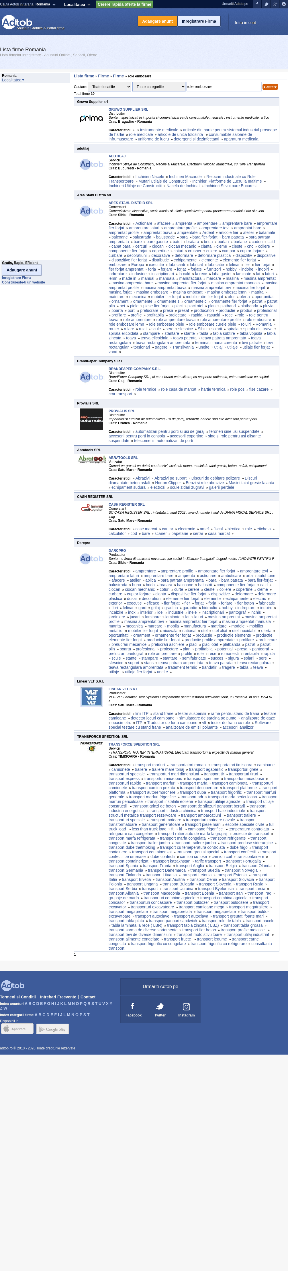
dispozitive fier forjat (129, 260)
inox (132, 612)
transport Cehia (203, 879)
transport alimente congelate (134, 939)
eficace (152, 603)
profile (136, 315)
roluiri (246, 324)
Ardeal (208, 232)
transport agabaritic (206, 769)
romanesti (229, 653)
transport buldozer (193, 902)
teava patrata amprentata (223, 338)
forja (152, 269)
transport (150, 888)
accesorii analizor (238, 727)
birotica (234, 529)
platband (228, 306)
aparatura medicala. (242, 139)
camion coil (222, 856)
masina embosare (152, 292)
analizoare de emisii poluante (192, 727)
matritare (116, 296)
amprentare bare (237, 223)
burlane (240, 241)
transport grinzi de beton (154, 806)
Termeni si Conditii (18, 997)
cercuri (141, 246)
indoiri (263, 269)
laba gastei (222, 273)
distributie (160, 260)
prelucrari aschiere (167, 644)
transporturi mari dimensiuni (174, 774)
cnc (250, 246)
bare (138, 241)
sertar (198, 533)
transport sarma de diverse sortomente (143, 930)
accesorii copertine (186, 436)
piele (134, 306)
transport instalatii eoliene (170, 801)
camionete (120, 769)
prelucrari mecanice (128, 644)
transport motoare (165, 820)
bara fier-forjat (204, 237)
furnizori (214, 269)
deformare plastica (214, 255)
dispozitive (266, 255)
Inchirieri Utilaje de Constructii (135, 185)
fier (247, 264)
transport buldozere (231, 902)
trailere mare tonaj (168, 769)
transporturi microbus (163, 778)
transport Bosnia (199, 893)
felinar (234, 264)
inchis (255, 612)
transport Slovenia (215, 884)
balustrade (165, 237)
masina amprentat (260, 278)
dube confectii (162, 856)
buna (136, 584)
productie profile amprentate (209, 640)
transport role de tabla (221, 920)
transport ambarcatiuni (201, 815)
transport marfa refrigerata (132, 838)
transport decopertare (199, 787)
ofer (231, 296)
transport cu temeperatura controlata (192, 847)
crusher (194, 251)
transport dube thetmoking (132, 847)
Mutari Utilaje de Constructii (162, 181)
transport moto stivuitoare (199, 934)
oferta (245, 296)
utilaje (232, 347)
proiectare (178, 315)
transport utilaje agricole (220, 801)
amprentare (207, 223)
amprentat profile (124, 232)
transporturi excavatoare (152, 907)
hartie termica (213, 389)
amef (204, 529)
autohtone (266, 575)
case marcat (146, 529)
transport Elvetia (136, 879)
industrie (139, 273)
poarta (117, 310)
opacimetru (121, 722)
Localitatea (74, 4)
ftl (173, 829)
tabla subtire (224, 333)
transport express (124, 778)
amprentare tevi (215, 228)
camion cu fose (193, 856)
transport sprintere (203, 778)
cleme (221, 246)
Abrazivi (142, 478)
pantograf (237, 612)
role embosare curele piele (212, 324)
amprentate (187, 232)
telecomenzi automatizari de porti (163, 440)
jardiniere (117, 617)
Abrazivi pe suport (170, 478)
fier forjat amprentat (126, 269)
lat (258, 273)
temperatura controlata (249, 829)
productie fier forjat (163, 640)
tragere (161, 347)
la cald (184, 273)
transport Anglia (190, 865)
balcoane (119, 237)
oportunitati (264, 296)
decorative (160, 255)
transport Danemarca (167, 870)
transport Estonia (231, 875)
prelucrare (149, 310)
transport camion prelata (153, 787)
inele (192, 612)
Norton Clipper (168, 482)
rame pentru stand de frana (235, 713)
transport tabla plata (126, 920)
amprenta (183, 223)
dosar (132, 598)
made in (129, 278)
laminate (243, 273)
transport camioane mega (201, 907)
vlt (204, 722)
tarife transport (208, 861)
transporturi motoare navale (210, 820)
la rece (201, 273)
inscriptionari (162, 273)
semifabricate (194, 658)
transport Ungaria (142, 884)
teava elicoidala (155, 338)
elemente (209, 260)
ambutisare (231, 575)
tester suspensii (192, 713)
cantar (167, 529)
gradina (171, 607)
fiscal (218, 529)
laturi (269, 273)
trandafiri (209, 667)
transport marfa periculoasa (232, 797)
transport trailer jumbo (150, 842)
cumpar (229, 251)
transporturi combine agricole (170, 897)
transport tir (214, 774)
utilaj (218, 347)
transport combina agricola (224, 897)
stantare (171, 333)
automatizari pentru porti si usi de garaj (169, 431)
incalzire (116, 612)
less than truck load (149, 829)
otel (204, 630)
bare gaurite (157, 241)
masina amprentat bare (132, 283)
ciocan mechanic (140, 589)
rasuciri (213, 315)
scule (156, 328)
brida (208, 241)
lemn (113, 278)
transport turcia (252, 888)
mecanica (137, 296)
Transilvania (183, 347)
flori (114, 607)
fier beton (245, 603)
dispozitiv (244, 255)
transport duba (193, 792)
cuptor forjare (252, 251)
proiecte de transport (251, 833)
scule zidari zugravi (187, 487)
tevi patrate (252, 342)
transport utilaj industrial (248, 934)
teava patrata (185, 338)
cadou (257, 241)
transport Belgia (223, 865)
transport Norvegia (241, 870)
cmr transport (120, 394)
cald (271, 241)
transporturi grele (243, 769)
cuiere (211, 251)
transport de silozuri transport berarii (213, 806)
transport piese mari (203, 824)
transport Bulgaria (178, 884)
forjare (166, 269)
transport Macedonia (162, 893)
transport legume (212, 939)
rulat (143, 328)
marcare (213, 278)
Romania (264, 324)
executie (156, 264)
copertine (160, 251)
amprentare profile (180, 228)
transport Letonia (196, 875)
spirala (232, 328)
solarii (216, 328)
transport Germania (126, 870)
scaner (161, 533)
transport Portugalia (243, 861)
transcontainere (251, 856)
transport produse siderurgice (247, 842)
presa (168, 310)
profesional (267, 310)
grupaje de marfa (124, 897)
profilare (118, 315)
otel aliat (219, 630)
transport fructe (178, 939)
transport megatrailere (249, 907)
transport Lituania (161, 875)
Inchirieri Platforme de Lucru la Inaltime (227, 181)
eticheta (264, 529)
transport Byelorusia (216, 888)
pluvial (269, 306)
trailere (141, 769)
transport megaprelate (128, 911)
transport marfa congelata (183, 838)
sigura (233, 658)
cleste (237, 246)
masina (232, 278)
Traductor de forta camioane (172, 722)
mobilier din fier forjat (204, 296)
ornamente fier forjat (229, 301)
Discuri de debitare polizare (215, 478)
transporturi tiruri (243, 774)
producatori (204, 310)
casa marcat (219, 533)
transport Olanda (256, 865)
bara (184, 237)
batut (177, 241)
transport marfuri (150, 764)
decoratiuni (137, 255)
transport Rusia (249, 884)
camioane (266, 764)
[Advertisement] (23, 173)
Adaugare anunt (157, 21)
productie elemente (234, 635)
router (114, 328)
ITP (139, 722)
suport (133, 662)
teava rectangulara (254, 662)
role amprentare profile (220, 319)
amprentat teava (158, 232)
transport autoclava (191, 916)
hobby (231, 269)
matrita (257, 292)
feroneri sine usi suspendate (234, 431)
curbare (115, 255)
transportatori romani (188, 764)
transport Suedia (205, 870)
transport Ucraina (177, 888)
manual (147, 278)
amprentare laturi (144, 228)
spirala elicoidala (123, 333)
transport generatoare (161, 824)
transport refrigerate (228, 838)
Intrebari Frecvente (58, 997)
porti (131, 310)
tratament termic (182, 667)
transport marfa (193, 783)
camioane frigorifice (206, 829)
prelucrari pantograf (126, 653)
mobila (173, 626)
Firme (104, 76)
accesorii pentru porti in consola (137, 436)
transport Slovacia (238, 879)
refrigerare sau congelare (131, 833)
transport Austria (170, 879)
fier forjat (262, 264)
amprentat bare (247, 228)
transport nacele (260, 920)
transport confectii (240, 852)
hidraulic (209, 607)
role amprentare (137, 319)
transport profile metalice (243, 930)
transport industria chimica (173, 810)
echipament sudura (128, 487)
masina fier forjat (250, 287)
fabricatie (216, 264)
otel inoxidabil (244, 630)
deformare (184, 255)
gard (142, 607)
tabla (203, 333)
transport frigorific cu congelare (158, 943)
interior (146, 612)
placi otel (195, 306)
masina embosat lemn (226, 292)
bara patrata (233, 237)
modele (238, 626)
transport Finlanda (125, 875)
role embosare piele (166, 324)
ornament (119, 301)
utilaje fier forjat (256, 347)
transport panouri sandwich (173, 920)
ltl (181, 829)
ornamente (142, 301)
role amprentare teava (175, 319)
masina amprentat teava (165, 287)
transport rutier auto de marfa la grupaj (193, 833)
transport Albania (124, 893)
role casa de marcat (178, 389)
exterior (115, 603)
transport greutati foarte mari (238, 916)
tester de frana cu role (230, 722)
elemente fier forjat (239, 260)
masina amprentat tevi (211, 287)
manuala (167, 278)
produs (246, 310)
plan (211, 306)
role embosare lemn (126, 324)
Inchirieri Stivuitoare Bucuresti (231, 185)
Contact (88, 997)
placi (178, 306)
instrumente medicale (159, 130)
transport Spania (123, 865)
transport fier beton (199, 930)
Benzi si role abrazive (205, 482)
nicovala (170, 630)
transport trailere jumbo (195, 842)
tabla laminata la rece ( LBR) (136, 925)
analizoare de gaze (258, 718)
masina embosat (188, 292)
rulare (129, 328)
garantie (190, 607)
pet (122, 306)
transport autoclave (152, 916)
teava (131, 338)
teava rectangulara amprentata (163, 342)
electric (259, 598)
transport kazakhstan (171, 861)
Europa (137, 264)
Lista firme (84, 76)
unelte (204, 347)
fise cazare (259, 389)
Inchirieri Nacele (149, 176)
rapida (196, 315)
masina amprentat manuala (235, 283)
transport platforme (240, 787)
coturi (178, 251)
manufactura (190, 278)
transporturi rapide (125, 783)
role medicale (141, 134)
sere (169, 328)
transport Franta (157, 865)
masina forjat (120, 292)
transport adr (192, 797)
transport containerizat (152, 852)
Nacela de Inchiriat (183, 185)
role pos (237, 389)
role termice (145, 389)
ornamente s (168, 301)
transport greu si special (198, 852)
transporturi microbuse (244, 778)
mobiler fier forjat (166, 296)
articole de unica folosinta (181, 134)
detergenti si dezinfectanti (196, 139)
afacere (164, 223)
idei (160, 612)
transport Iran (231, 893)
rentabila (251, 653)
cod (134, 533)
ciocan (158, 246)
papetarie (179, 533)
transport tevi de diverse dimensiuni (140, 934)
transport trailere (241, 815)
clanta (206, 246)
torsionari (142, 347)
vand (113, 351)
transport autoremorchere (152, 792)
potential (225, 649)
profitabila (155, 315)
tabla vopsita (251, 333)
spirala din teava (258, 328)
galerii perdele (221, 487)
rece (229, 315)
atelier (248, 232)
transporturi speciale (127, 774)
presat (183, 310)
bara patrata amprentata (182, 580)
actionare (208, 575)
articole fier (228, 232)
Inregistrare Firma (199, 21)
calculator (117, 533)
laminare (153, 617)
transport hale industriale (223, 810)
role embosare (258, 319)
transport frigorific (226, 792)
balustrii (205, 584)
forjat (181, 269)
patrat (257, 301)
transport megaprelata (172, 911)
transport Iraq (259, 893)
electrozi (157, 487)
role (241, 315)
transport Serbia (123, 888)
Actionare (143, 223)
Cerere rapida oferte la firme (124, 4)
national (189, 630)
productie (227, 310)
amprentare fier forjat (216, 571)
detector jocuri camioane (153, 718)
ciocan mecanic (182, 246)
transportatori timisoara (231, 764)
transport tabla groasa (243, 925)
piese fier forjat (156, 306)
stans (149, 662)
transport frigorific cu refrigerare (218, 943)
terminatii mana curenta (216, 342)
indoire (247, 269)
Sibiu (202, 328)
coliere (264, 246)
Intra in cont (245, 22)
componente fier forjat (128, 251)
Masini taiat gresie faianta (251, 482)
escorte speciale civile (244, 824)
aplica (150, 580)
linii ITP (141, 713)
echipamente (185, 260)
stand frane (163, 713)
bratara (192, 241)
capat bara (120, 246)
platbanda (249, 306)
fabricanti (177, 264)
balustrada (142, 237)
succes (217, 658)
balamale (267, 232)
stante (189, 333)
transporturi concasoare (151, 902)
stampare (151, 333)
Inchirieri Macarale (185, 176)
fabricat (196, 264)
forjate (196, 269)
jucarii (135, 617)
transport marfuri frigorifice (152, 797)
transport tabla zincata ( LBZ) (193, 925)
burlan (223, 241)
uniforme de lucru (153, 139)
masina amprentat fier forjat (182, 283)
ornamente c (195, 301)
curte (178, 589)
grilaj (155, 607)
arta (249, 575)
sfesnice (185, 328)
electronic (186, 529)
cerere (193, 589)
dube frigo (239, 847)
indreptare (118, 273)
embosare (117, 264)
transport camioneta (230, 783)
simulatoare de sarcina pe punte (207, 718)
